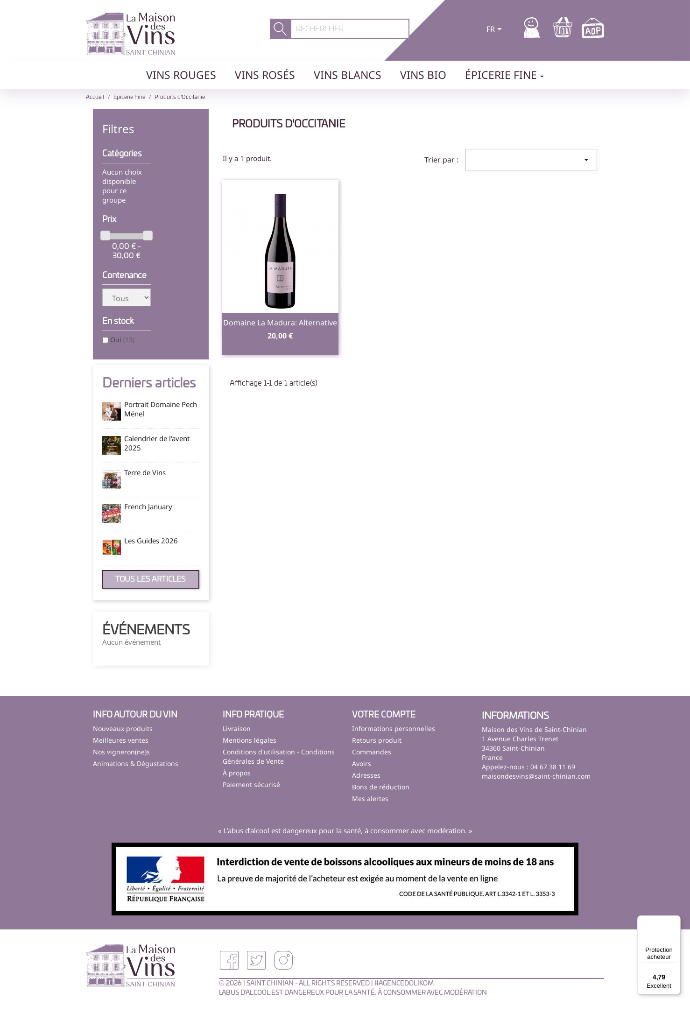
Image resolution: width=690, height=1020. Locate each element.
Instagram (283, 960)
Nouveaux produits (123, 728)
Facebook (229, 960)
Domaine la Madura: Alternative (280, 322)
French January (148, 506)
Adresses (366, 775)
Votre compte (383, 715)
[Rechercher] (349, 29)
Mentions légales (249, 740)
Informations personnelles (393, 728)
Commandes (371, 751)
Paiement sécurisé (251, 784)
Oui (122, 339)
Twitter (256, 960)
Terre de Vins (145, 472)
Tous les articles (150, 579)
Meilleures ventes (120, 740)
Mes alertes (370, 798)
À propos (237, 772)
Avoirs (361, 763)
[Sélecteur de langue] (495, 29)
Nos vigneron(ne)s (121, 751)
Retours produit (376, 740)
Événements (146, 630)
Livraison (237, 728)
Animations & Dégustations (135, 763)
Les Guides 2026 (151, 540)
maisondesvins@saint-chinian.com (536, 776)
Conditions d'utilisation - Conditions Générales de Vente (279, 756)
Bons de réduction (380, 786)
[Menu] (675, 921)
